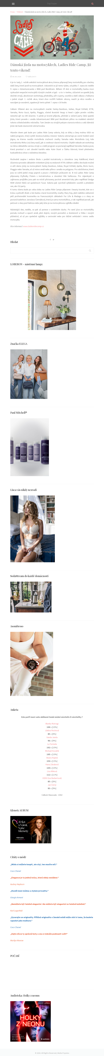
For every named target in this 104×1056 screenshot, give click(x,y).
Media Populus (63, 1052)
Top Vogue (52, 3)
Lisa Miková (52, 770)
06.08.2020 (15, 77)
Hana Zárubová (52, 764)
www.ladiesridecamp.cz (33, 226)
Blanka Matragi (52, 723)
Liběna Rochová (52, 730)
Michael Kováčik (52, 750)
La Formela (52, 743)
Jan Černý (52, 784)
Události (20, 12)
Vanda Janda (52, 737)
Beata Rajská (52, 757)
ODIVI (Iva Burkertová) (52, 777)
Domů (12, 12)
